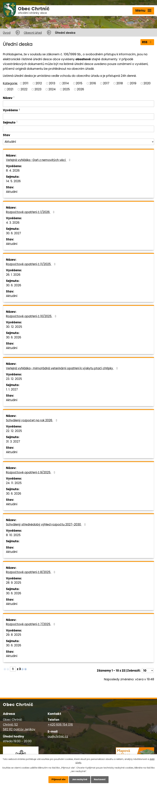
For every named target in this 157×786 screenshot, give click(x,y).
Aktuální (11, 192)
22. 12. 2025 (14, 431)
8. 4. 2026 (13, 171)
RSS (147, 42)
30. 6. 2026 (13, 285)
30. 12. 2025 (14, 327)
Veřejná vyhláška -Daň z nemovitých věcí (38, 160)
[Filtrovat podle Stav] (78, 142)
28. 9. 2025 (13, 583)
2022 (24, 89)
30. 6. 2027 (13, 233)
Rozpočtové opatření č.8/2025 (31, 572)
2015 (79, 83)
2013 (52, 83)
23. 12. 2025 (14, 379)
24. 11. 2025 (14, 483)
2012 (39, 83)
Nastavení (101, 779)
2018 (119, 83)
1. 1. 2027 (12, 389)
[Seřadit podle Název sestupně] (14, 97)
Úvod (6, 33)
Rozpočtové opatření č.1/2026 (31, 212)
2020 (147, 83)
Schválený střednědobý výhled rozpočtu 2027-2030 (46, 524)
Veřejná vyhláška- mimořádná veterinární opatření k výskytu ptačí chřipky (62, 368)
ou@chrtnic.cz (58, 736)
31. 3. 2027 (13, 441)
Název (7, 98)
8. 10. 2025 (13, 535)
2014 (65, 83)
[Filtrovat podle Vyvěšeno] (78, 116)
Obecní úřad (33, 33)
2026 (80, 89)
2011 (25, 83)
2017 (106, 83)
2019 (133, 83)
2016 (93, 83)
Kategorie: (10, 83)
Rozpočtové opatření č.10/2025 (31, 316)
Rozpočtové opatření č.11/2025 (31, 264)
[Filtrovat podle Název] (78, 103)
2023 (37, 89)
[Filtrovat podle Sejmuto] (78, 129)
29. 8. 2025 (13, 635)
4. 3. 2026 (12, 223)
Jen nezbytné (80, 779)
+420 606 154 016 (60, 725)
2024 (52, 89)
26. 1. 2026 (13, 275)
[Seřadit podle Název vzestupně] (14, 96)
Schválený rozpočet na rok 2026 (32, 420)
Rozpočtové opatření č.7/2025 (31, 624)
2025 (66, 89)
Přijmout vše (56, 779)
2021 (10, 89)
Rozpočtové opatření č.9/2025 (31, 472)
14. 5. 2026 (13, 181)
